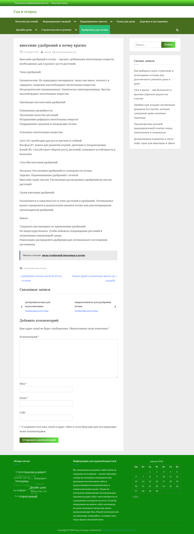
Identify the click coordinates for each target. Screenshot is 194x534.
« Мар (135, 496)
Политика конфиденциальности (31, 3)
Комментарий (29, 336)
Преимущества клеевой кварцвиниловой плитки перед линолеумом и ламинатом (153, 128)
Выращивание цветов (93, 21)
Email (24, 398)
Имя (23, 383)
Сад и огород (25, 11)
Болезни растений (26, 21)
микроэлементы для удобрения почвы (92, 304)
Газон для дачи (126, 21)
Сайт (23, 412)
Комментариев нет (66, 52)
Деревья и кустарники (154, 21)
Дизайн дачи (24, 29)
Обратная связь (59, 3)
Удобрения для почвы (94, 29)
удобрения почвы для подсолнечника (37, 304)
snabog (47, 51)
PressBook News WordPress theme (119, 530)
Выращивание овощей (57, 21)
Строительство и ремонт (56, 29)
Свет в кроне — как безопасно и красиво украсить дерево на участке (153, 94)
